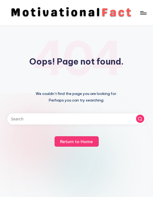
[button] (140, 119)
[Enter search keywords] (76, 119)
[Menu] (143, 13)
